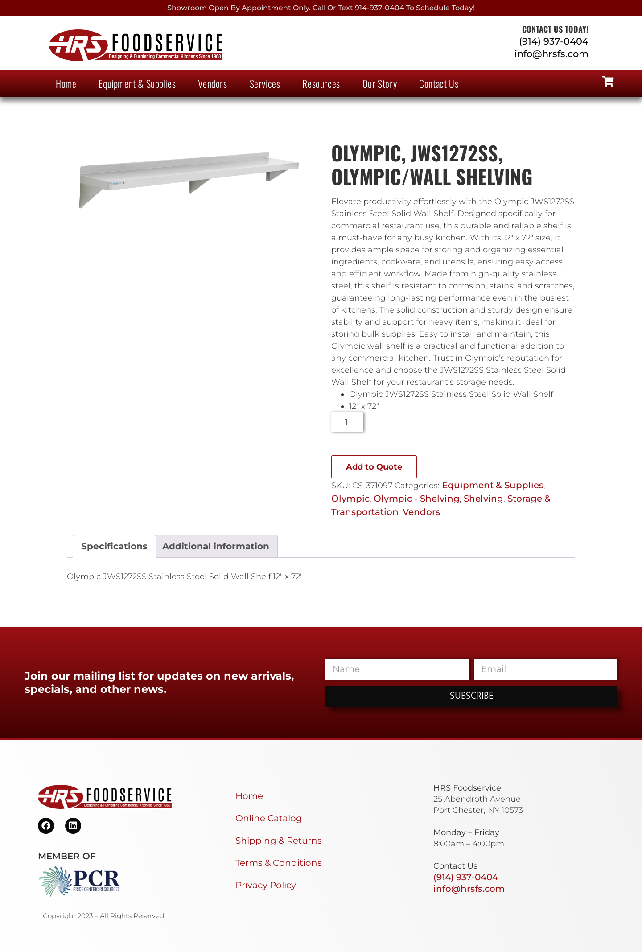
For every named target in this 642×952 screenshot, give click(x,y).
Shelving (483, 498)
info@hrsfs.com (551, 53)
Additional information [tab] (215, 546)
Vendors (212, 83)
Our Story (379, 83)
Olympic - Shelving (417, 498)
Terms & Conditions (278, 862)
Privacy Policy (265, 885)
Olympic (350, 498)
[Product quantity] (347, 422)
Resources (321, 83)
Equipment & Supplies (137, 83)
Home (66, 83)
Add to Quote (374, 467)
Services (265, 83)
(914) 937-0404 (553, 41)
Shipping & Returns (278, 840)
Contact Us (438, 83)
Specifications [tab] (114, 546)
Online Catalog (268, 818)
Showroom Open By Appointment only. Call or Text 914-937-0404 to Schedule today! (321, 8)
